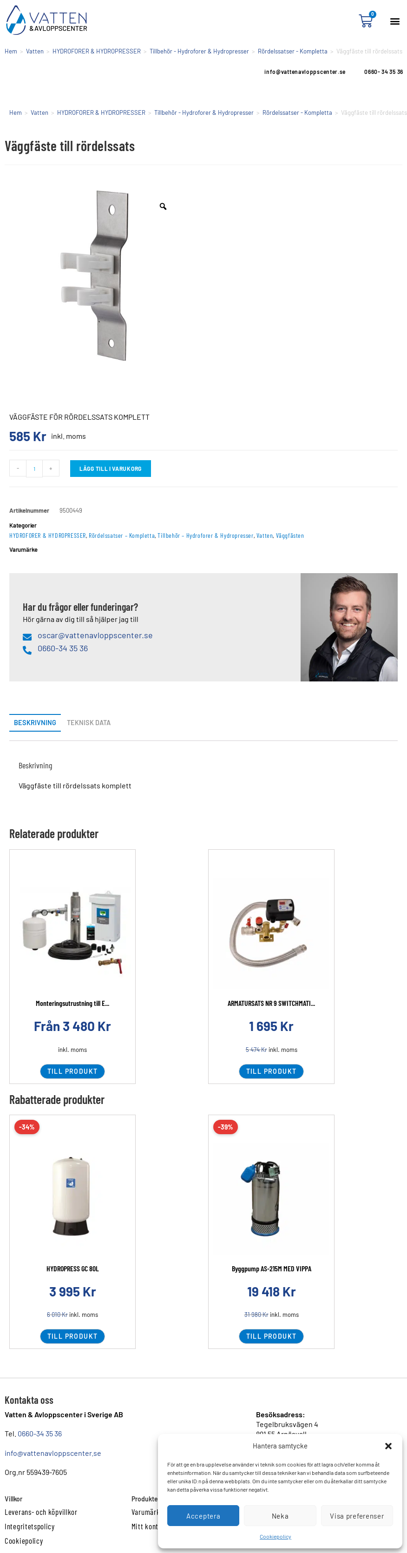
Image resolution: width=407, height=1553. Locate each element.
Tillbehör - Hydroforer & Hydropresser (199, 51)
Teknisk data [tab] (89, 723)
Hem (11, 51)
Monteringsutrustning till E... (72, 1002)
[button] (388, 1446)
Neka (280, 1516)
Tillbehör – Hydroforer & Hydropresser (205, 535)
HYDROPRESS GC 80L (72, 1268)
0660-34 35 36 (40, 1433)
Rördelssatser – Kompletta (122, 535)
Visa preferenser (357, 1516)
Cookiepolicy (275, 1536)
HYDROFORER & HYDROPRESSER (97, 51)
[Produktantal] (34, 468)
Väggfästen (290, 535)
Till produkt (72, 1071)
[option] (94, 276)
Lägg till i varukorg (110, 468)
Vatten (35, 51)
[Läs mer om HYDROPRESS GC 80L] (72, 1198)
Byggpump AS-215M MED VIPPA (271, 1268)
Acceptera (203, 1516)
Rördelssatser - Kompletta (293, 51)
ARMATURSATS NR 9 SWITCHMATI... (271, 1002)
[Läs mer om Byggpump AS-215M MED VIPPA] (271, 1198)
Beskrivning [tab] (35, 723)
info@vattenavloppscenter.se (53, 1452)
